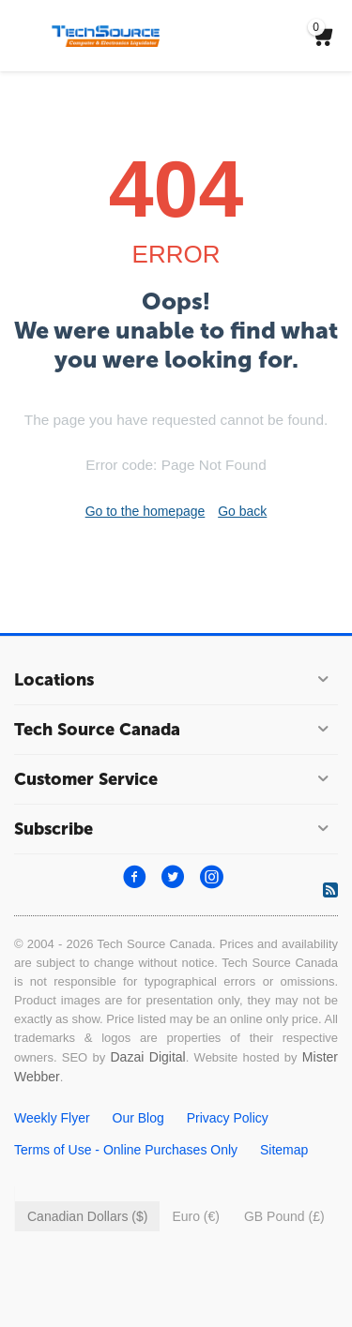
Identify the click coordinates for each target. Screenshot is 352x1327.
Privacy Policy (227, 1117)
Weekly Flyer (52, 1117)
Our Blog (138, 1117)
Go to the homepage (145, 511)
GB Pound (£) (284, 1216)
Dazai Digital (147, 1056)
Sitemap (284, 1149)
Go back (242, 511)
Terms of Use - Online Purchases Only (125, 1149)
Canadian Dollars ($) (87, 1216)
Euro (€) (196, 1216)
